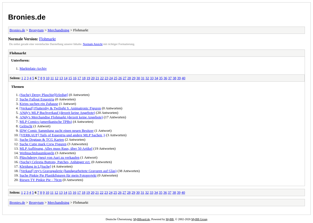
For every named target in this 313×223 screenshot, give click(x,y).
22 (102, 78)
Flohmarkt (47, 39)
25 (115, 78)
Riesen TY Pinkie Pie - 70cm (41, 180)
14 (66, 78)
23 (106, 78)
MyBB (170, 219)
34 (156, 78)
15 (70, 78)
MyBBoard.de (141, 219)
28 (129, 78)
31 (143, 78)
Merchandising (58, 30)
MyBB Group (199, 219)
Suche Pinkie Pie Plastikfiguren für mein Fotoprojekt (58, 175)
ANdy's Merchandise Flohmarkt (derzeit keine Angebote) (61, 117)
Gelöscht (26, 126)
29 (134, 78)
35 (161, 78)
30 (138, 78)
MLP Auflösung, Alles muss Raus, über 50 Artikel (56, 148)
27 (124, 78)
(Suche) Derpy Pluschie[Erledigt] (44, 95)
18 (84, 78)
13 (61, 78)
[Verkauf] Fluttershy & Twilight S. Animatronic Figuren (60, 108)
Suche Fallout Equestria (37, 99)
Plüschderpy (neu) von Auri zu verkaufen (50, 157)
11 (52, 78)
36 (165, 78)
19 (88, 78)
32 (147, 78)
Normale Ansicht (93, 44)
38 (174, 78)
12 (56, 78)
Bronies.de (26, 17)
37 (170, 78)
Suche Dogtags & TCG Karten (42, 139)
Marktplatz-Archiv (33, 68)
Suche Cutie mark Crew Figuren (43, 144)
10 (47, 78)
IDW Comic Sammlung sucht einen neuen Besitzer (56, 130)
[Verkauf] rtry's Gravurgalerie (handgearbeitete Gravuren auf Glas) (68, 171)
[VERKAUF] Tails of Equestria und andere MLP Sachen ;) (62, 135)
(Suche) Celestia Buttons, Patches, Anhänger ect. (55, 162)
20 (93, 78)
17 (79, 78)
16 (74, 78)
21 (97, 78)
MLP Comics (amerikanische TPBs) (46, 121)
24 (111, 78)
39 (179, 78)
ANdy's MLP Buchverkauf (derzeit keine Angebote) (57, 113)
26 (120, 78)
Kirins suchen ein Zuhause (39, 104)
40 (183, 78)
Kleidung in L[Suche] (35, 166)
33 (152, 78)
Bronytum (36, 30)
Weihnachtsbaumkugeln (37, 153)
